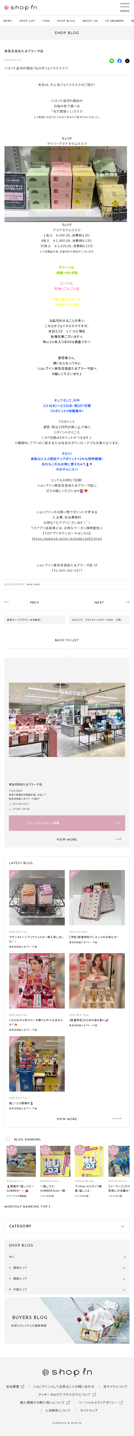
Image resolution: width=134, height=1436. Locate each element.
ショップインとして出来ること (54, 1386)
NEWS (7, 21)
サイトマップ (89, 1410)
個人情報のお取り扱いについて (42, 1402)
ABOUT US (90, 21)
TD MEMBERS (114, 21)
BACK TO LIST (67, 640)
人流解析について (58, 1410)
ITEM (46, 21)
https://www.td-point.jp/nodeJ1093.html (67, 538)
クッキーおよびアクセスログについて (64, 1394)
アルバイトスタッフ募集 (43, 823)
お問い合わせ (85, 1386)
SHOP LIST (27, 21)
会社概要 (12, 1386)
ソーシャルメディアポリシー (98, 1402)
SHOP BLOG (66, 21)
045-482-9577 (21, 803)
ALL (11, 1256)
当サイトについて (115, 1386)
